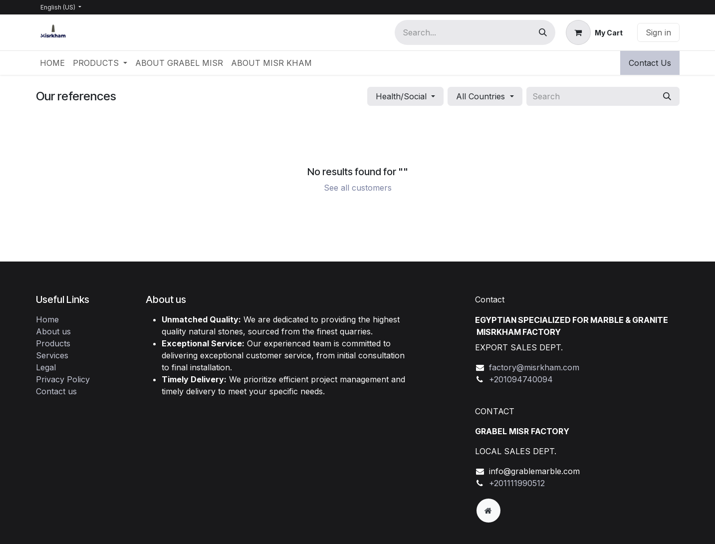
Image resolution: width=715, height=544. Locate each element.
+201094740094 (521, 379)
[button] (405, 96)
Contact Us (650, 63)
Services (52, 355)
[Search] (542, 32)
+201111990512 (517, 483)
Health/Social (401, 96)
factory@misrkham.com (534, 367)
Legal (46, 367)
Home (47, 319)
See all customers (358, 188)
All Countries (480, 96)
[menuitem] (52, 63)
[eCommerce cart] (594, 32)
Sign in (658, 32)
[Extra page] (488, 511)
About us (53, 331)
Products (53, 343)
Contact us (56, 391)
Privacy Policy (63, 379)
